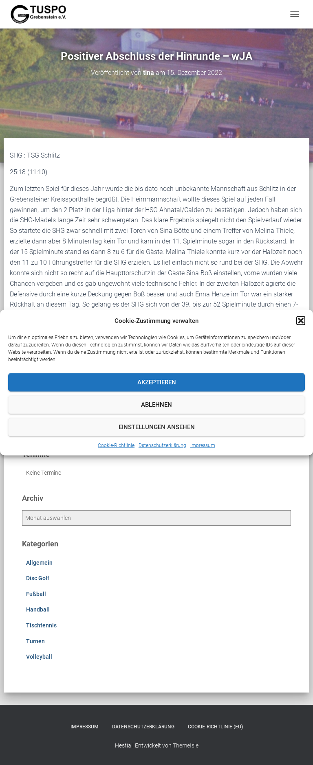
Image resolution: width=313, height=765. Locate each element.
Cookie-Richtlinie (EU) (215, 727)
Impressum (202, 445)
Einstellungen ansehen (157, 427)
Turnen (35, 641)
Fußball (36, 594)
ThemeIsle (185, 745)
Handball (38, 609)
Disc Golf (37, 578)
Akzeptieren (156, 382)
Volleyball (39, 656)
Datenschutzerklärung (162, 445)
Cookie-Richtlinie (116, 445)
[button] (301, 320)
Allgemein (39, 562)
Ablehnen (156, 404)
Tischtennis (41, 625)
